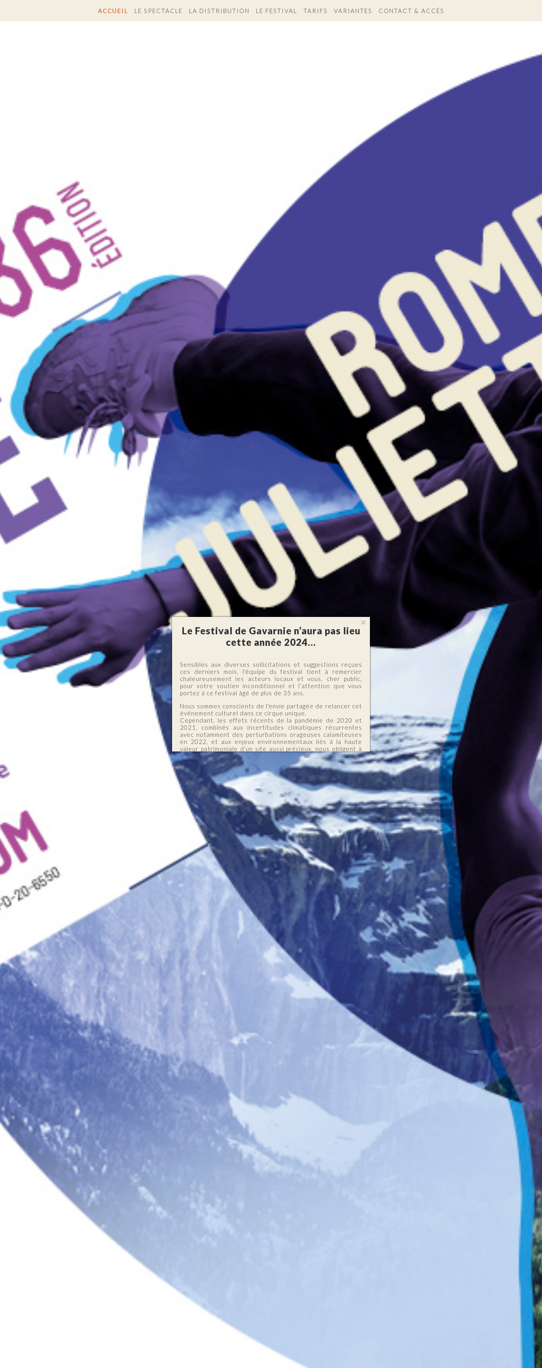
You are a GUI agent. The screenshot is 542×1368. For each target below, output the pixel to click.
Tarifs (315, 10)
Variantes (353, 10)
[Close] (363, 622)
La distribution (219, 10)
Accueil (113, 10)
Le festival (276, 10)
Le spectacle (159, 10)
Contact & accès (411, 10)
